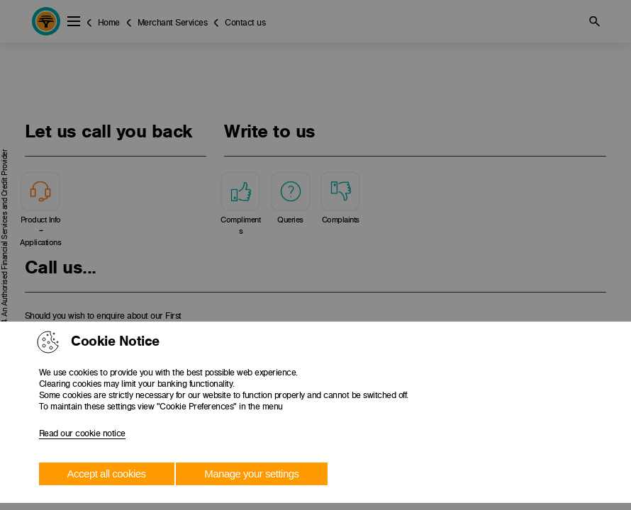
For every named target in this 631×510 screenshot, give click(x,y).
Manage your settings (251, 474)
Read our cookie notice (82, 433)
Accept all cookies (106, 474)
